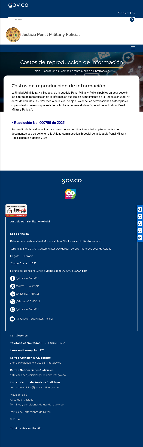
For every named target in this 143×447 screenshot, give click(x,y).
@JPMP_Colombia (24, 286)
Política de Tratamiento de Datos (30, 412)
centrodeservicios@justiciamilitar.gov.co (34, 387)
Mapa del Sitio (18, 394)
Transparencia (50, 71)
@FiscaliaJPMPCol (24, 293)
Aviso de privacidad (21, 399)
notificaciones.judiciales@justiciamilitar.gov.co (38, 375)
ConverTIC (126, 13)
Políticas (15, 419)
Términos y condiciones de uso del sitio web (37, 404)
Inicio (37, 71)
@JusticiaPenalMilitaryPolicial (34, 318)
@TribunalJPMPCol (25, 301)
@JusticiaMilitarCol (24, 278)
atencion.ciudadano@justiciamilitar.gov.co (35, 362)
